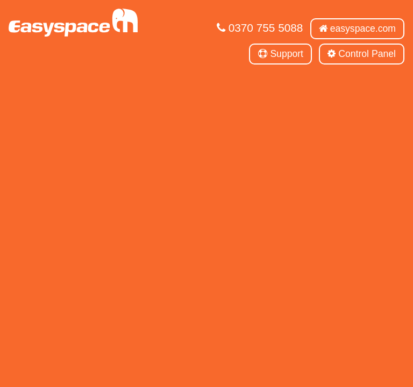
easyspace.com (357, 28)
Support (281, 53)
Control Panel (361, 53)
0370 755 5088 (260, 28)
